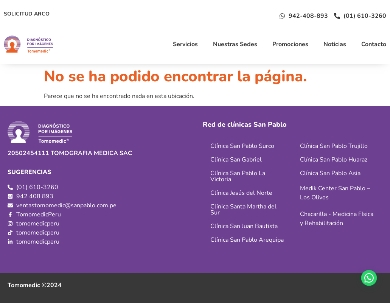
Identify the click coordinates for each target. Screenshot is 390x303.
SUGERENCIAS (29, 172)
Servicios (185, 44)
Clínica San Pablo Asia (330, 173)
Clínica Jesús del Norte (241, 193)
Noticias (334, 44)
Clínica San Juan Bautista (244, 226)
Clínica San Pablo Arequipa (247, 240)
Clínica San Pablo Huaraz (333, 159)
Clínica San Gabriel (236, 159)
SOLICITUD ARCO (27, 13)
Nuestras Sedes (235, 44)
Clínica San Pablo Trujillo (334, 146)
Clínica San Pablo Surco (242, 146)
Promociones (290, 44)
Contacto (373, 44)
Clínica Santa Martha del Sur (243, 209)
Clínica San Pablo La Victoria (237, 176)
